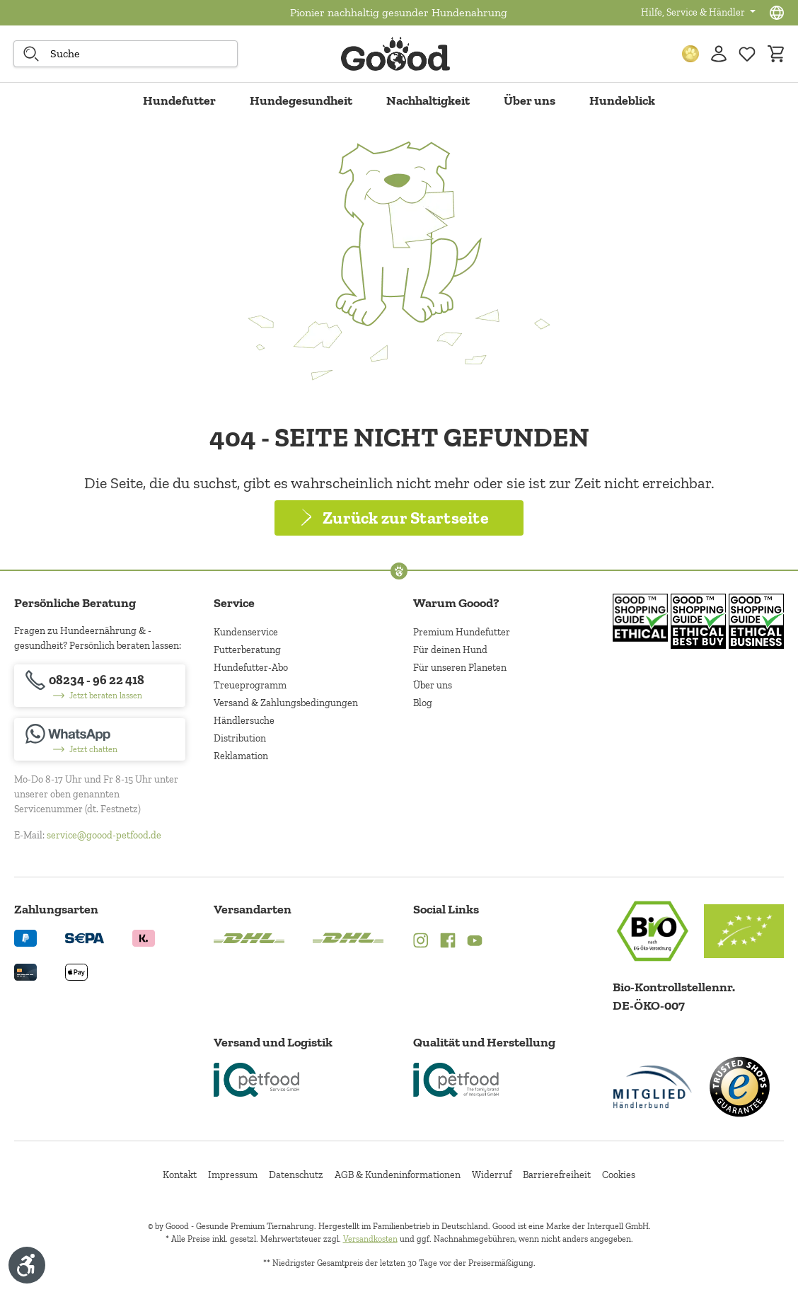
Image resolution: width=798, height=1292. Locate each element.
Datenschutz (296, 1175)
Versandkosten (370, 1239)
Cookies (618, 1175)
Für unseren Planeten (460, 668)
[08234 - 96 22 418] (99, 685)
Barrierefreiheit (557, 1175)
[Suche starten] (31, 54)
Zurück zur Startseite (406, 517)
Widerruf (491, 1175)
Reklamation (241, 756)
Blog (422, 703)
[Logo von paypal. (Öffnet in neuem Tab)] (25, 937)
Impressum (233, 1175)
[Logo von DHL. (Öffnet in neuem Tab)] (249, 937)
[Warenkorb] (775, 54)
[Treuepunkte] (690, 54)
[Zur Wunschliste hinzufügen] (747, 54)
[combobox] (125, 53)
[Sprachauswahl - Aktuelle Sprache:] (777, 12)
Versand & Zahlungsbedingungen (286, 703)
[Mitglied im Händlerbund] (653, 1086)
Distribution (240, 738)
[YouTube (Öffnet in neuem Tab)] (474, 942)
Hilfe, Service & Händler (694, 12)
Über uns (432, 685)
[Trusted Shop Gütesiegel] (739, 1086)
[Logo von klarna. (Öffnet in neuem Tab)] (143, 937)
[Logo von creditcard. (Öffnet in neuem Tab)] (25, 971)
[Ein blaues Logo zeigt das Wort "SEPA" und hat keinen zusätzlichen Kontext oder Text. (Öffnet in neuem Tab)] (84, 937)
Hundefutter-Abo (251, 668)
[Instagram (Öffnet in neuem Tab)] (421, 942)
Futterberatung (247, 650)
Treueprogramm (250, 685)
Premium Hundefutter (461, 632)
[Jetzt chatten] (99, 739)
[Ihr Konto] (719, 54)
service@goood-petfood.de (104, 835)
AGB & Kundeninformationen (398, 1175)
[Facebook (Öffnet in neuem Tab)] (448, 942)
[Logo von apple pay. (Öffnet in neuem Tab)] (76, 971)
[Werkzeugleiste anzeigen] (26, 1265)
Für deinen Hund (450, 650)
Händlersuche (244, 721)
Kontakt (180, 1175)
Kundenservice (246, 632)
